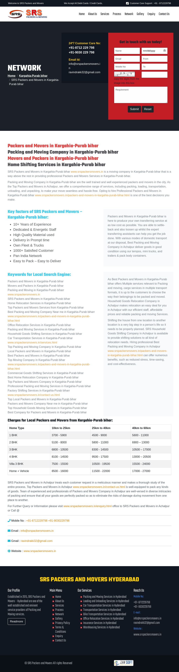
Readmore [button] (16, 621)
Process (117, 14)
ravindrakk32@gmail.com (84, 73)
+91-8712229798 (36, 520)
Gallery (140, 14)
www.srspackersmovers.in (87, 181)
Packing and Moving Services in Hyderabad (104, 597)
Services (105, 14)
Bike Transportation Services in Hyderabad (104, 614)
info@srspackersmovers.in (37, 530)
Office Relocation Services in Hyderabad (103, 618)
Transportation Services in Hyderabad (102, 610)
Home (82, 14)
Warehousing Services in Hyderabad (101, 627)
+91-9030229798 (58, 520)
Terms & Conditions (60, 629)
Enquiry (151, 14)
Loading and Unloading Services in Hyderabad (106, 601)
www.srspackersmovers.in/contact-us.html (34, 404)
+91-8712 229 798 (81, 49)
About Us (92, 14)
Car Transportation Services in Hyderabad (104, 605)
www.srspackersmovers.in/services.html (32, 351)
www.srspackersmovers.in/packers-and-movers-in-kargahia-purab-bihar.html (82, 204)
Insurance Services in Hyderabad (99, 623)
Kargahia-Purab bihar (33, 75)
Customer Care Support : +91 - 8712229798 (148, 3)
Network (129, 14)
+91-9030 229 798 (81, 53)
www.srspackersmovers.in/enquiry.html (87, 506)
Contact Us (164, 14)
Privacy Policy (62, 623)
